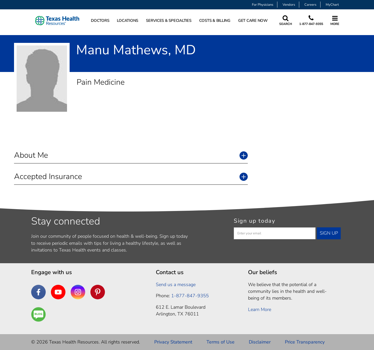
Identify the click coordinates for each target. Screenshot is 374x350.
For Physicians (262, 4)
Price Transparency (305, 342)
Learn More (259, 309)
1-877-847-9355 (311, 24)
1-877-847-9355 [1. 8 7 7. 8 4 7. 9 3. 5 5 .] (190, 296)
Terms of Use (220, 342)
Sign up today (254, 221)
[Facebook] (38, 292)
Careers (310, 4)
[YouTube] (58, 292)
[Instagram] (78, 292)
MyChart (332, 4)
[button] (131, 155)
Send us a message (176, 284)
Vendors (289, 4)
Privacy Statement (173, 342)
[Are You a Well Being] (38, 314)
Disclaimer (260, 342)
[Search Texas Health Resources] (286, 20)
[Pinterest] (97, 292)
